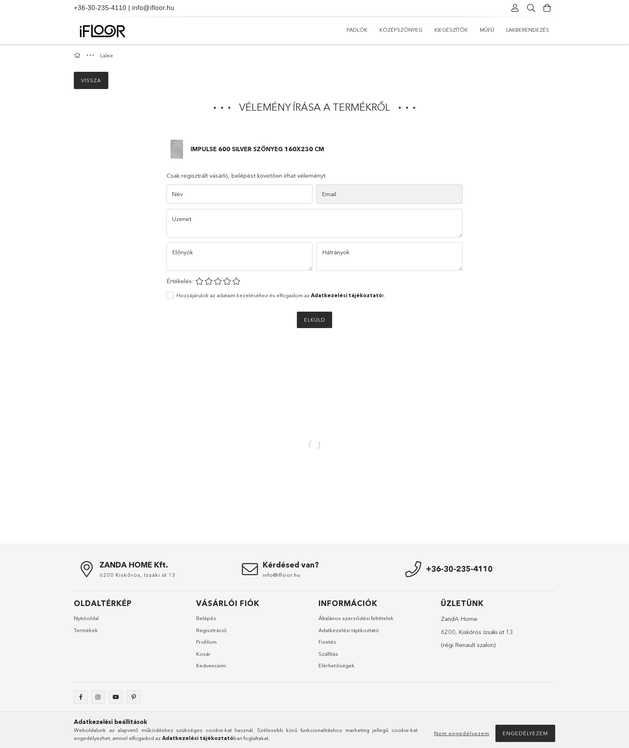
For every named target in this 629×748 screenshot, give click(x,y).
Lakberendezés (527, 29)
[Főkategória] (78, 55)
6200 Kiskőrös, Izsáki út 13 (137, 575)
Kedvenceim (211, 665)
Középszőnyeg (400, 29)
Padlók (357, 29)
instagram (98, 697)
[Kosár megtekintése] (547, 8)
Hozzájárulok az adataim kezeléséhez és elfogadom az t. (281, 295)
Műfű (487, 29)
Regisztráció (211, 630)
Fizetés (327, 642)
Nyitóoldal (86, 618)
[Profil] (515, 8)
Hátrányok (335, 252)
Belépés (206, 618)
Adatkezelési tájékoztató (349, 630)
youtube (116, 697)
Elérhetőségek (337, 665)
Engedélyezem (525, 733)
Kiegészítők (451, 29)
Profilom (206, 642)
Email (329, 194)
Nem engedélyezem (461, 733)
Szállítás (328, 654)
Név (177, 194)
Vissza (91, 80)
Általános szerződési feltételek (356, 618)
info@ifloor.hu (153, 7)
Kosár (203, 654)
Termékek (86, 630)
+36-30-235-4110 (100, 7)
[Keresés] (531, 8)
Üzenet (181, 219)
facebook (80, 697)
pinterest (133, 697)
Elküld (314, 319)
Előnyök (182, 252)
